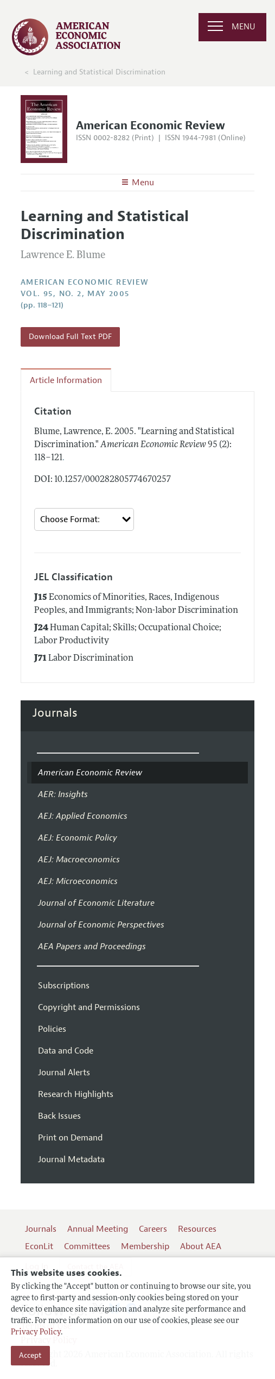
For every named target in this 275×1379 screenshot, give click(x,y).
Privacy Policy (36, 1332)
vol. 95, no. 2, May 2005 (75, 293)
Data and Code (65, 1050)
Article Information (66, 380)
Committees (87, 1246)
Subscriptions (63, 985)
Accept (30, 1355)
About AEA (200, 1246)
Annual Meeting (97, 1229)
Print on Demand (70, 1137)
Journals (55, 713)
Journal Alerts (64, 1072)
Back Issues (59, 1116)
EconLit (39, 1246)
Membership (145, 1246)
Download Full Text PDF (70, 336)
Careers (153, 1229)
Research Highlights (75, 1094)
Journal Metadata (71, 1159)
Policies (52, 1029)
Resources (197, 1229)
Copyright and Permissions (89, 1007)
